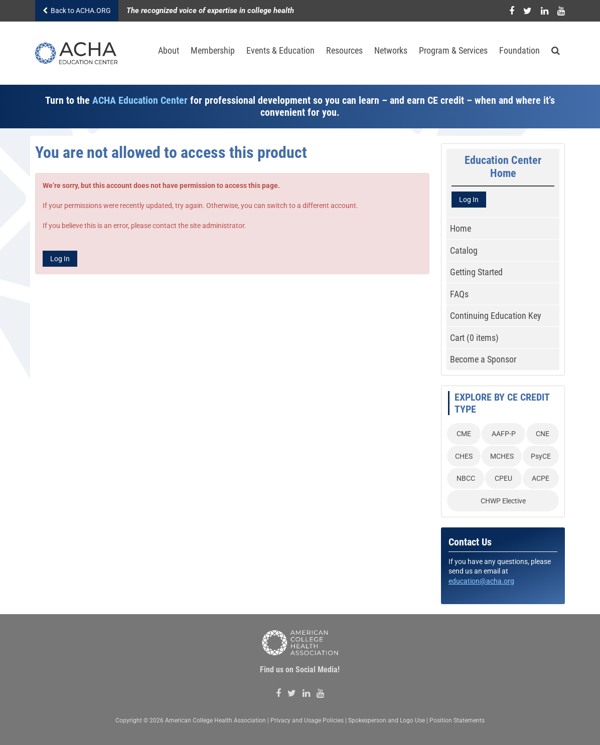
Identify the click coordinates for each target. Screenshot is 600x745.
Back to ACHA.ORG (77, 11)
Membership (213, 50)
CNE (542, 434)
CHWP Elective (503, 501)
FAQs (459, 294)
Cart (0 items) (474, 337)
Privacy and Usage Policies (307, 720)
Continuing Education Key (495, 315)
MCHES (502, 456)
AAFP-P (504, 434)
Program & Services (453, 50)
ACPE (540, 478)
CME (464, 434)
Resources (344, 50)
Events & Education (280, 50)
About (168, 50)
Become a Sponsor (483, 359)
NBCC (466, 478)
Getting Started (476, 272)
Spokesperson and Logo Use (386, 720)
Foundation (519, 50)
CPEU (503, 478)
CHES (464, 456)
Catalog (464, 250)
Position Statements (457, 720)
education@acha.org (481, 581)
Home (460, 228)
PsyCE (541, 456)
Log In (60, 259)
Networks (390, 50)
